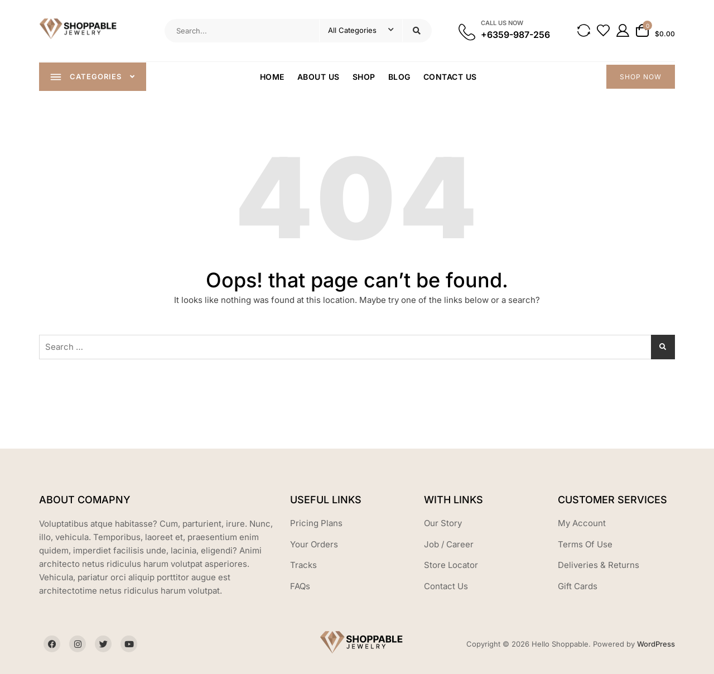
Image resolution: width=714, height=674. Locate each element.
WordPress (656, 643)
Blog (399, 76)
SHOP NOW (641, 77)
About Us (318, 76)
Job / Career (449, 544)
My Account (582, 523)
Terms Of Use (585, 544)
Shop (364, 76)
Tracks (303, 565)
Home (272, 76)
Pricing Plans (316, 523)
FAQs (300, 586)
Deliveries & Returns (598, 565)
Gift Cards (577, 586)
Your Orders (314, 544)
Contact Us (450, 76)
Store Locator (451, 565)
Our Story (443, 523)
